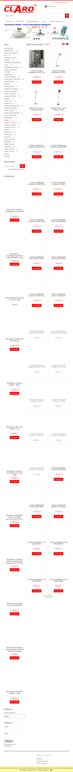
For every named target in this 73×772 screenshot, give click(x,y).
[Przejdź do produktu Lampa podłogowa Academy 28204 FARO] (59, 134)
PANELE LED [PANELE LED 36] (8, 132)
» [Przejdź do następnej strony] (53, 596)
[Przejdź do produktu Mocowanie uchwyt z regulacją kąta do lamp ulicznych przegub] (14, 635)
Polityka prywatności (42, 761)
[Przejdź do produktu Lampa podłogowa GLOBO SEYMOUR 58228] (37, 456)
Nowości (6, 154)
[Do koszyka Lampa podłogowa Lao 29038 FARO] (58, 553)
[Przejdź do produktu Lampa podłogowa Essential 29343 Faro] (37, 282)
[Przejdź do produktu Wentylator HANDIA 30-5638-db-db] (14, 327)
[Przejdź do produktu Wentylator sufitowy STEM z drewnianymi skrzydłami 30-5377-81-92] (14, 547)
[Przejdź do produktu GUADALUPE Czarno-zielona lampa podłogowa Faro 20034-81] (59, 97)
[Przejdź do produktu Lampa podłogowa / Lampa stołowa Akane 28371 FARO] (37, 134)
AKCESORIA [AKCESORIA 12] (7, 137)
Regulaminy (40, 759)
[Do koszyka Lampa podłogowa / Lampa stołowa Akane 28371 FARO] (36, 156)
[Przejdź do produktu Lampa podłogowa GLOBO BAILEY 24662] (37, 320)
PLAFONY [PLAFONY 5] (7, 84)
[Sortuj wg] (52, 44)
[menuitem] (9, 21)
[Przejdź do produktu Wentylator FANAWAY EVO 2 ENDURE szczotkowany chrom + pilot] (14, 503)
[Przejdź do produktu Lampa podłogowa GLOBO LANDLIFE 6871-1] (37, 422)
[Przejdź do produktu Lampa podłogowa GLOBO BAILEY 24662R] (59, 320)
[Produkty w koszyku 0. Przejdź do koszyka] (50, 6)
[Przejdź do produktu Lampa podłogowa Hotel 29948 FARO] (37, 493)
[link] (36, 32)
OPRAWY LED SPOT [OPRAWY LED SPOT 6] (10, 127)
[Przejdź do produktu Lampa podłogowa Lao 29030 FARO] (37, 531)
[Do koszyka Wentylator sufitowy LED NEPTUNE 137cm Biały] (14, 481)
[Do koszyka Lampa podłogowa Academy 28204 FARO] (58, 156)
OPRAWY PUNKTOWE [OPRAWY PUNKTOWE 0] (10, 91)
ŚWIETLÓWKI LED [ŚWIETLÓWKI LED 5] (9, 81)
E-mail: (6, 726)
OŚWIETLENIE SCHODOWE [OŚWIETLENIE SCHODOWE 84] (12, 79)
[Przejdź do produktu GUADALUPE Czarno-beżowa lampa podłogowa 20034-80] (37, 97)
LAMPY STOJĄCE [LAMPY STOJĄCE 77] (9, 151)
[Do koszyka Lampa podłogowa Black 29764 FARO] (58, 268)
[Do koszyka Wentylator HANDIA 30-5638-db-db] (14, 349)
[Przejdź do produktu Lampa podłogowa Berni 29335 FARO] (59, 208)
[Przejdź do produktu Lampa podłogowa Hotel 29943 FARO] (59, 456)
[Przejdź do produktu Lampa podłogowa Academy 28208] (59, 171)
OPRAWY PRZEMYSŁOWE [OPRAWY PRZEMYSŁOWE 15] (11, 106)
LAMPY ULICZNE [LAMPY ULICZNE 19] (9, 110)
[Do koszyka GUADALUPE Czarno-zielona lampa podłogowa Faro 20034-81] (58, 119)
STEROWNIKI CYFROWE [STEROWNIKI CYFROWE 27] (11, 67)
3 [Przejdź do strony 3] (50, 596)
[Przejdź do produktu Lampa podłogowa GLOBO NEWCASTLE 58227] (59, 422)
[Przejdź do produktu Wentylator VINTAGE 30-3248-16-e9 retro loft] (14, 197)
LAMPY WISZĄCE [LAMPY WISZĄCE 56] (9, 149)
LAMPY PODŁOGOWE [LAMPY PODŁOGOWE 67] (10, 122)
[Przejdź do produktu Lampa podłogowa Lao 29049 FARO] (37, 568)
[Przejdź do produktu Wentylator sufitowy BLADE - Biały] (14, 371)
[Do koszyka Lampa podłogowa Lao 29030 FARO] (36, 553)
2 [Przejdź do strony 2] (47, 596)
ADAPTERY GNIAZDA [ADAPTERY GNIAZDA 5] (10, 125)
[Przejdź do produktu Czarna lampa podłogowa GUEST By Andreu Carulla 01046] (37, 59)
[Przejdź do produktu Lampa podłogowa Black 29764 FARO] (59, 245)
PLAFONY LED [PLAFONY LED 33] (8, 135)
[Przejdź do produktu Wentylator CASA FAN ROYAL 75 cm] (14, 415)
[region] (36, 32)
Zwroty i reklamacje (42, 763)
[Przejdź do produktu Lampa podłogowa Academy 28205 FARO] (37, 171)
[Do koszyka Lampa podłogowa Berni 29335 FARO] (58, 231)
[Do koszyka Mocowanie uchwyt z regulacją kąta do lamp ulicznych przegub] (14, 657)
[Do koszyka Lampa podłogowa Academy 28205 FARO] (36, 194)
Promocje (7, 156)
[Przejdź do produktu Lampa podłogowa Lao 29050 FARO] (59, 568)
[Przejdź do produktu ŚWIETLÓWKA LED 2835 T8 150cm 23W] (14, 285)
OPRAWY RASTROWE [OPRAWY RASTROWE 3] (10, 108)
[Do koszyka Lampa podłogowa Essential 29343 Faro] (36, 305)
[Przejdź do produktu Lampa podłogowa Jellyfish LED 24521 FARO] (59, 493)
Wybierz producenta (9, 712)
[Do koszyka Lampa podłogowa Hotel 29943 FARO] (58, 479)
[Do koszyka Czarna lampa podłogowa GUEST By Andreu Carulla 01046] (36, 82)
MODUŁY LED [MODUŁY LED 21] (8, 103)
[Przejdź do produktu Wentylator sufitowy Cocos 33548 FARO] (14, 591)
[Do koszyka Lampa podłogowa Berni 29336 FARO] (36, 268)
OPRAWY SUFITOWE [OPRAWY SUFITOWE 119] (10, 96)
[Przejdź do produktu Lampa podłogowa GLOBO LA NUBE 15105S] (37, 388)
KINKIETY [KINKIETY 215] (7, 120)
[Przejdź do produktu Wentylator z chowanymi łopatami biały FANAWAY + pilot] (14, 241)
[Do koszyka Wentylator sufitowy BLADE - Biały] (14, 393)
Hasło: (6, 733)
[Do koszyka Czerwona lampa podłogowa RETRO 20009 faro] (58, 82)
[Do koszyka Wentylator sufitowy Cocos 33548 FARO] (14, 613)
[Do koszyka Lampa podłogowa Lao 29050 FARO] (58, 590)
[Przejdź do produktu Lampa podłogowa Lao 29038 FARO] (59, 531)
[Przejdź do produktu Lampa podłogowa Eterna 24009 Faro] (59, 282)
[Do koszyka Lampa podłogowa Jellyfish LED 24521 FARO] (58, 516)
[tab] (34, 38)
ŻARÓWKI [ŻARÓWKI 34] (7, 98)
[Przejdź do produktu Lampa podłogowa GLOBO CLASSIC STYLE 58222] (37, 354)
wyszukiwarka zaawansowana (17, 169)
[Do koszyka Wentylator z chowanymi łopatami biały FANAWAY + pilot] (14, 264)
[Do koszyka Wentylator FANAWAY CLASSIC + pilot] (14, 702)
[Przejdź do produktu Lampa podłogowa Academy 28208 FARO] (37, 208)
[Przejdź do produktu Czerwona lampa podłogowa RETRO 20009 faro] (59, 59)
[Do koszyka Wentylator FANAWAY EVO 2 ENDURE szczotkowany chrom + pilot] (14, 525)
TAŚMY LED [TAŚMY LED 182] (7, 101)
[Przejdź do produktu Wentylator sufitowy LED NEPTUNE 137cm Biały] (14, 459)
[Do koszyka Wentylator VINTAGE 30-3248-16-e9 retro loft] (14, 220)
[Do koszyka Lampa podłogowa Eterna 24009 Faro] (58, 305)
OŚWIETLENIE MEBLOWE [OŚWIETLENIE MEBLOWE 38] (11, 113)
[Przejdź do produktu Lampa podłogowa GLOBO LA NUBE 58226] (59, 388)
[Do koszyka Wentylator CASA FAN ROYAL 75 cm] (14, 437)
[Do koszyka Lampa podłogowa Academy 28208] (58, 194)
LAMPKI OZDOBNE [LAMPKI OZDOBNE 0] (9, 94)
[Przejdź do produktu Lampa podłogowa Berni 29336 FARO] (37, 245)
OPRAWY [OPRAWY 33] (7, 130)
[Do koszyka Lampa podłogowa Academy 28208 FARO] (36, 231)
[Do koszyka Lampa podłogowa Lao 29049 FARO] (36, 590)
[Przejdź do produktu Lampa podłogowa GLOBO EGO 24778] (59, 354)
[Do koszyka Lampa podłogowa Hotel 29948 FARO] (36, 516)
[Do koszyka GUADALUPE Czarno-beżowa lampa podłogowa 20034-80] (36, 119)
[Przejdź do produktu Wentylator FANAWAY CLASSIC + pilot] (14, 679)
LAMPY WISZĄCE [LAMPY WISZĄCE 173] (9, 86)
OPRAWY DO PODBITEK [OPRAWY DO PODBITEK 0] (11, 89)
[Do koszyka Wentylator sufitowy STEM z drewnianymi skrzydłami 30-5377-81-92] (14, 569)
